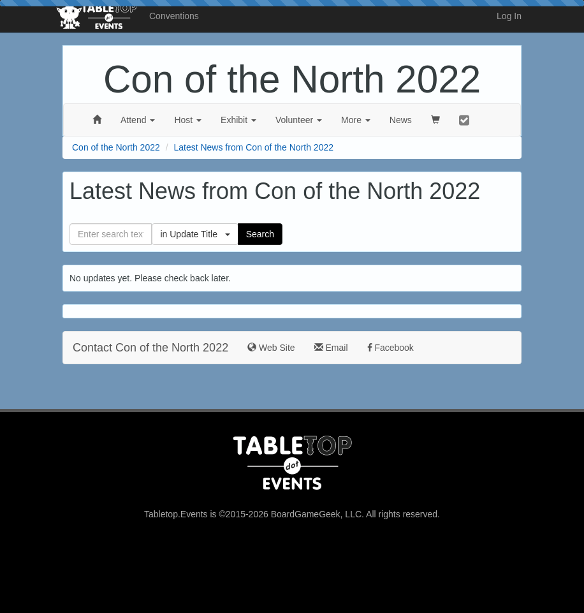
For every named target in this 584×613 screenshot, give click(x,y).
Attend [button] (137, 120)
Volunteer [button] (298, 120)
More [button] (355, 120)
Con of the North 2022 (292, 79)
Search (260, 234)
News (401, 120)
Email (331, 348)
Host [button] (187, 120)
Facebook (390, 348)
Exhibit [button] (238, 120)
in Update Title (195, 234)
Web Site (271, 348)
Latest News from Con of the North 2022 (253, 147)
